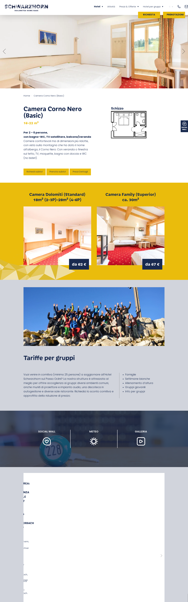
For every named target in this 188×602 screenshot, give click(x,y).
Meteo (59, 587)
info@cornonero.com (36, 562)
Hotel (97, 7)
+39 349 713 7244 (33, 558)
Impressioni (72, 587)
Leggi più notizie (94, 515)
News (26, 587)
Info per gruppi (135, 391)
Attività (111, 7)
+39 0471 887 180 (33, 554)
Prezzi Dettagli (80, 172)
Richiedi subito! (35, 172)
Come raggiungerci (42, 587)
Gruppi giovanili (135, 387)
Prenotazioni (175, 15)
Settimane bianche (137, 379)
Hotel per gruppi (152, 7)
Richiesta (149, 15)
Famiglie (130, 374)
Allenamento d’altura (139, 383)
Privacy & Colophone (93, 587)
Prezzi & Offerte (127, 7)
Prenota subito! (57, 172)
